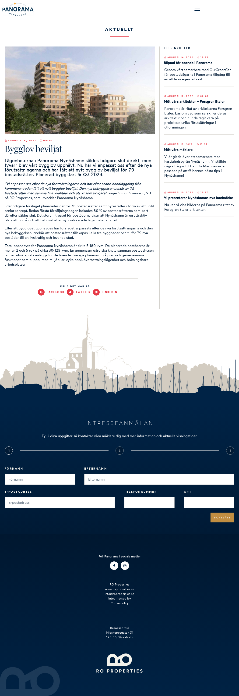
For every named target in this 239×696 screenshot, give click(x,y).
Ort (188, 491)
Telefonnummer (140, 491)
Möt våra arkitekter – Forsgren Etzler (194, 101)
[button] (52, 292)
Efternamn (95, 468)
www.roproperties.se (119, 589)
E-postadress (18, 491)
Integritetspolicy (119, 598)
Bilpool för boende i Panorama (188, 63)
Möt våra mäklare (178, 149)
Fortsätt (222, 517)
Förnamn (14, 468)
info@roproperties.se (119, 594)
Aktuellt (119, 29)
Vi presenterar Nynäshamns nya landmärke (198, 198)
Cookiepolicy (120, 603)
